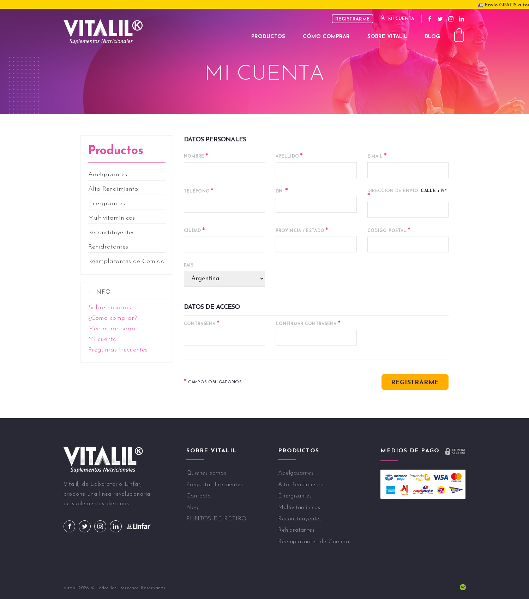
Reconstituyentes (111, 232)
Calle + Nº (407, 194)
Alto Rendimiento (113, 189)
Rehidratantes (108, 247)
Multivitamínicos (111, 218)
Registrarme (352, 19)
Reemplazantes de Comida (126, 261)
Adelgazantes (107, 174)
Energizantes (106, 203)
